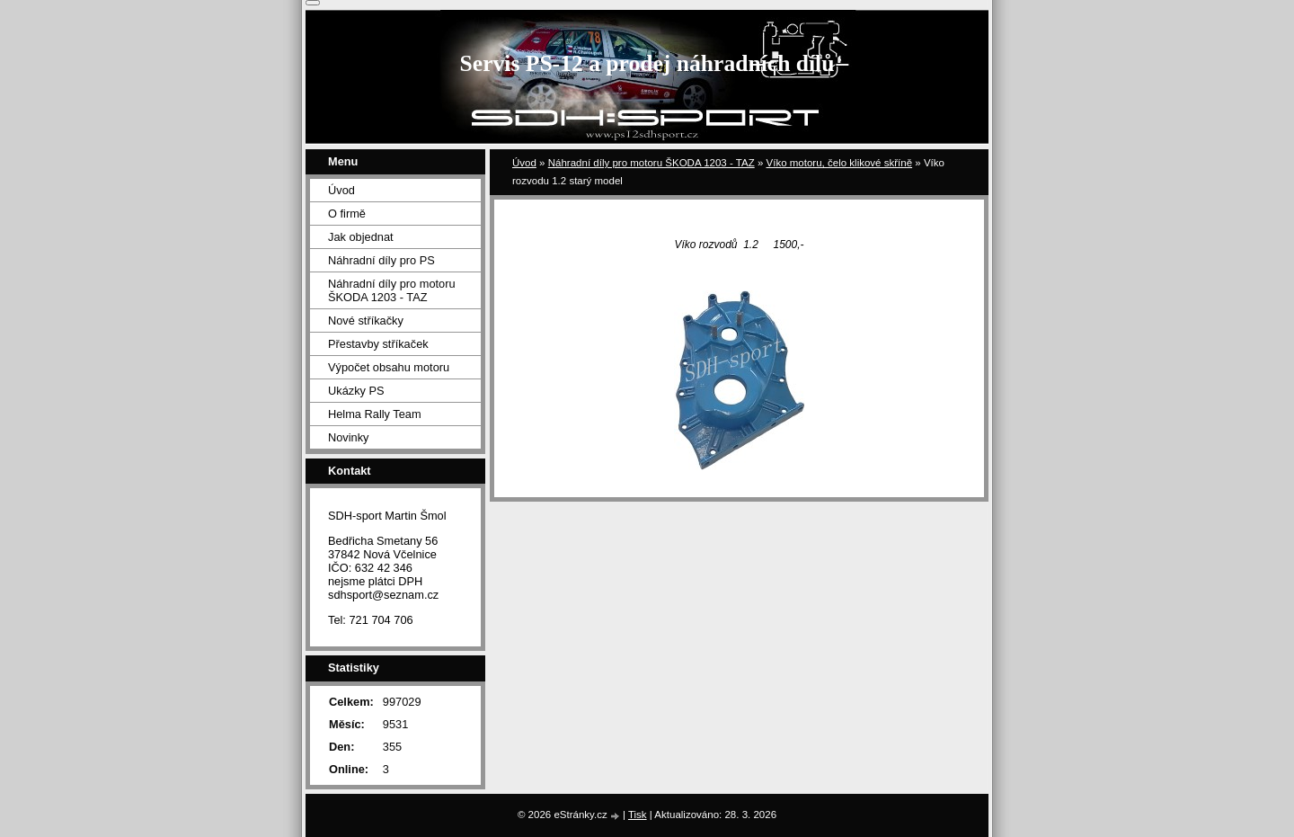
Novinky (348, 437)
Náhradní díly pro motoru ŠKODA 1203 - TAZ (651, 162)
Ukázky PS (356, 390)
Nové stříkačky (365, 320)
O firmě (347, 213)
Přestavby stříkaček (378, 344)
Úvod (524, 162)
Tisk (637, 814)
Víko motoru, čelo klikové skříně (840, 162)
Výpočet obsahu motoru (388, 367)
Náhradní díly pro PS (381, 260)
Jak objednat (361, 237)
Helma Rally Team (374, 414)
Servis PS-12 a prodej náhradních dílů (647, 63)
